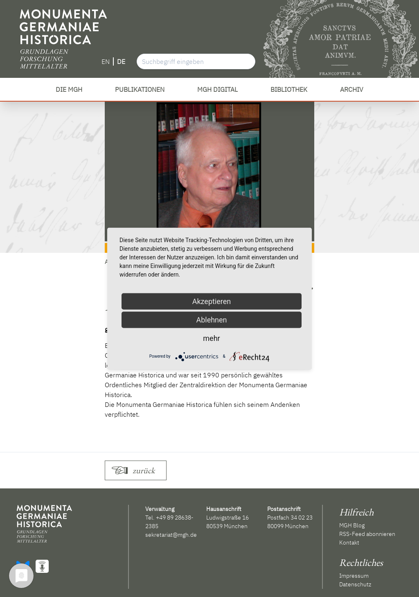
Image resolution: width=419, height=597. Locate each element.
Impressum (354, 575)
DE (121, 61)
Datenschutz (355, 584)
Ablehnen (211, 319)
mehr (211, 338)
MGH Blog (352, 525)
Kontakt (349, 542)
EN (105, 61)
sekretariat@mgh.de (171, 534)
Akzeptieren (211, 301)
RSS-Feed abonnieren (367, 534)
